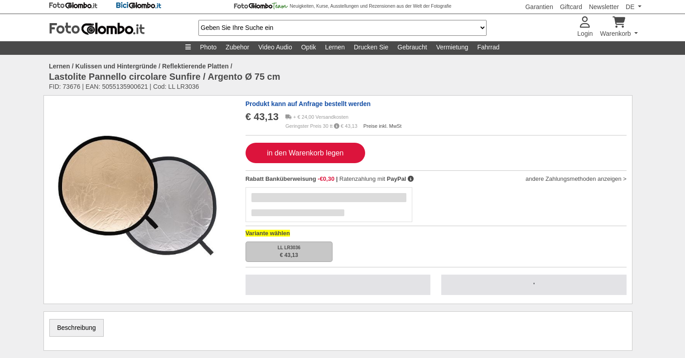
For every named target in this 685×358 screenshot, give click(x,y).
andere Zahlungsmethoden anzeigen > (576, 178)
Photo (208, 47)
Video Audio (275, 47)
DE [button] (631, 6)
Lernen (335, 47)
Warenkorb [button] (616, 27)
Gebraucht (412, 47)
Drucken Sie (371, 47)
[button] (411, 179)
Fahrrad (488, 47)
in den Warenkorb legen (305, 153)
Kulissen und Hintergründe (116, 66)
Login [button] (585, 27)
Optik (308, 47)
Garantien (539, 6)
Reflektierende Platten (195, 66)
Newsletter (604, 6)
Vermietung (452, 47)
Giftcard (571, 6)
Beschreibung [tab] (76, 327)
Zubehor (237, 47)
